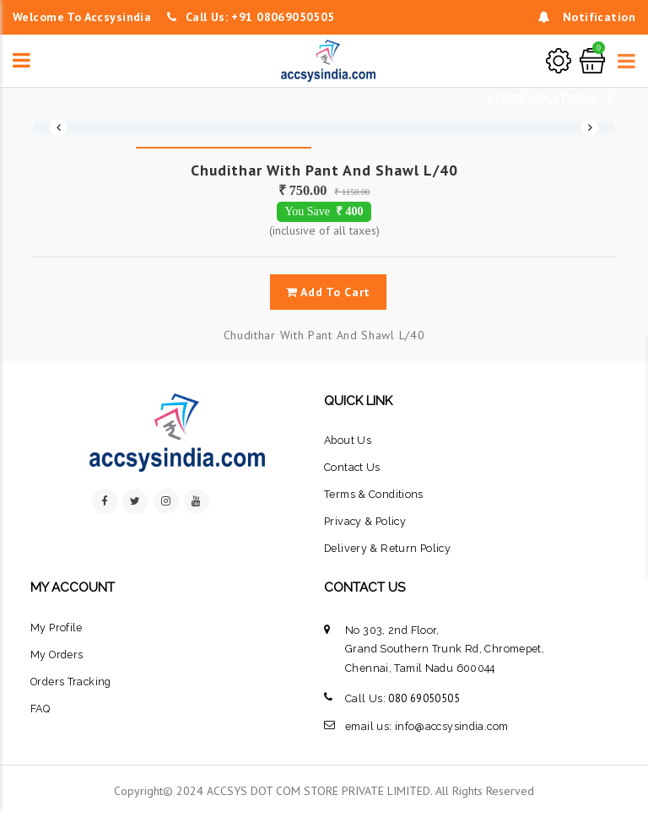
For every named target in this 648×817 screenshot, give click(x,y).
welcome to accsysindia (82, 16)
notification (586, 16)
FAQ (40, 708)
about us (347, 440)
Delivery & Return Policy (387, 548)
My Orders (56, 654)
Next (589, 127)
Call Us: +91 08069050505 (251, 16)
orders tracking (70, 681)
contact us (352, 467)
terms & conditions (374, 494)
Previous (58, 127)
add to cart (327, 292)
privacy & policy (365, 521)
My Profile (56, 627)
